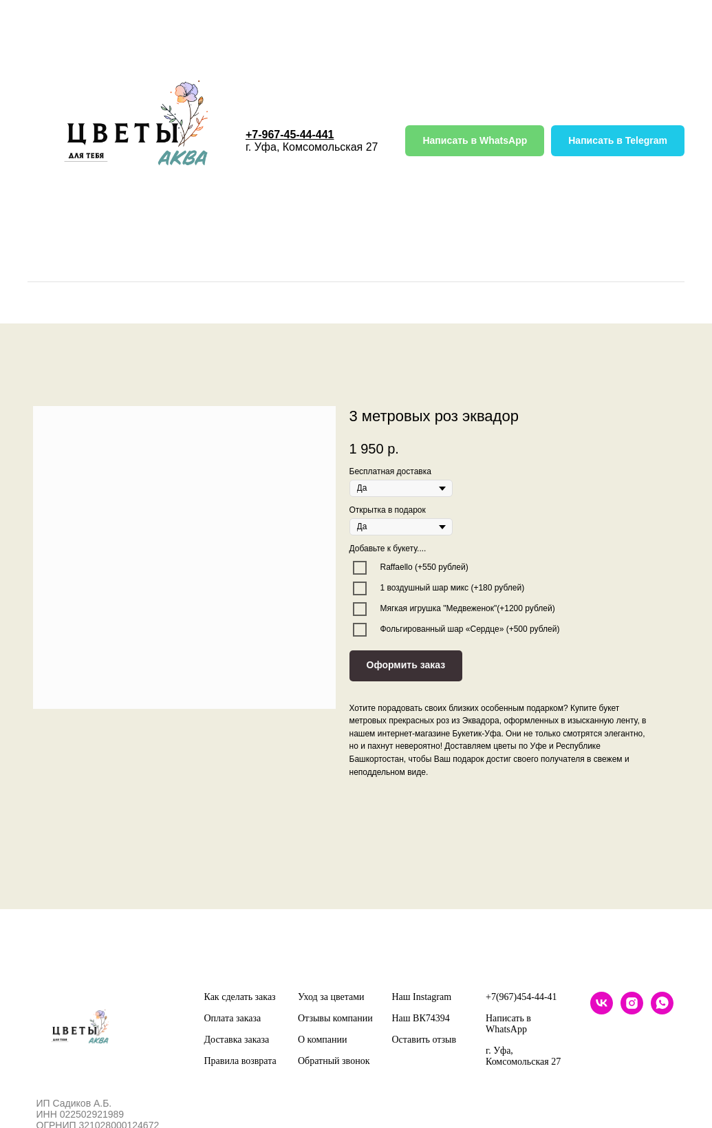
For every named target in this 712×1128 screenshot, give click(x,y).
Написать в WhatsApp (508, 1023)
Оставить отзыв (424, 1039)
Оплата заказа (232, 1018)
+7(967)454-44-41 (521, 997)
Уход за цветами (331, 997)
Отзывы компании (335, 1018)
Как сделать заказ (240, 997)
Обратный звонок (333, 1061)
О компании (322, 1039)
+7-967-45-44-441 (290, 134)
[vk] (601, 1011)
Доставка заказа (237, 1039)
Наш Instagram (422, 997)
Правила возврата (240, 1061)
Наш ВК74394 (421, 1018)
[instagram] (632, 1011)
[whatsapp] (662, 1011)
